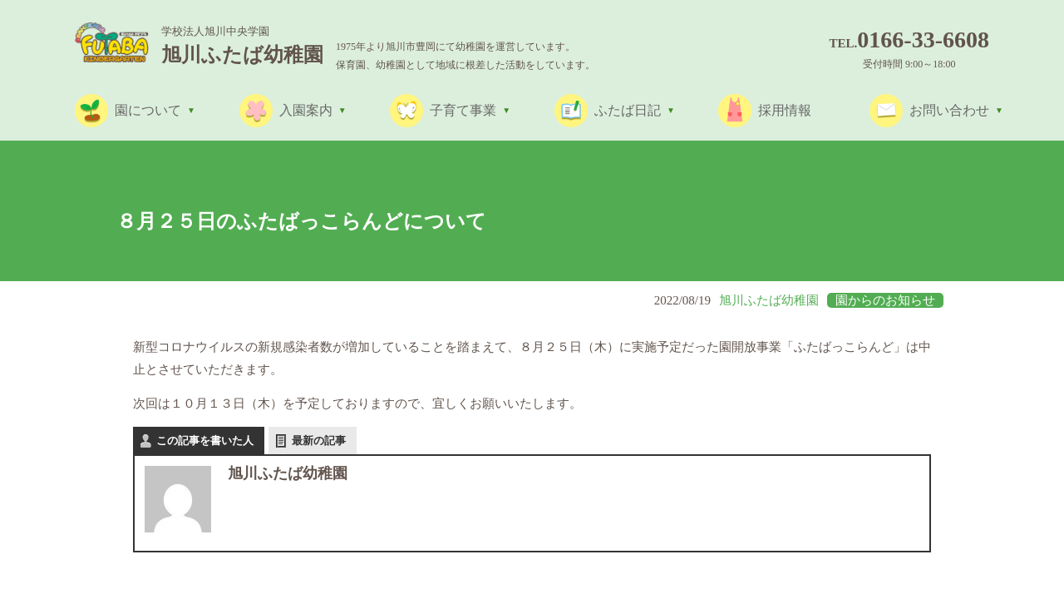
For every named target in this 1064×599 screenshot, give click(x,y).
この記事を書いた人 (205, 440)
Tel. (909, 43)
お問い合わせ (949, 110)
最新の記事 (319, 440)
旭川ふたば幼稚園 (769, 300)
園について (148, 110)
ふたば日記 (627, 110)
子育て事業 (463, 110)
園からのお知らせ (885, 300)
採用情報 (784, 110)
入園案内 (305, 110)
